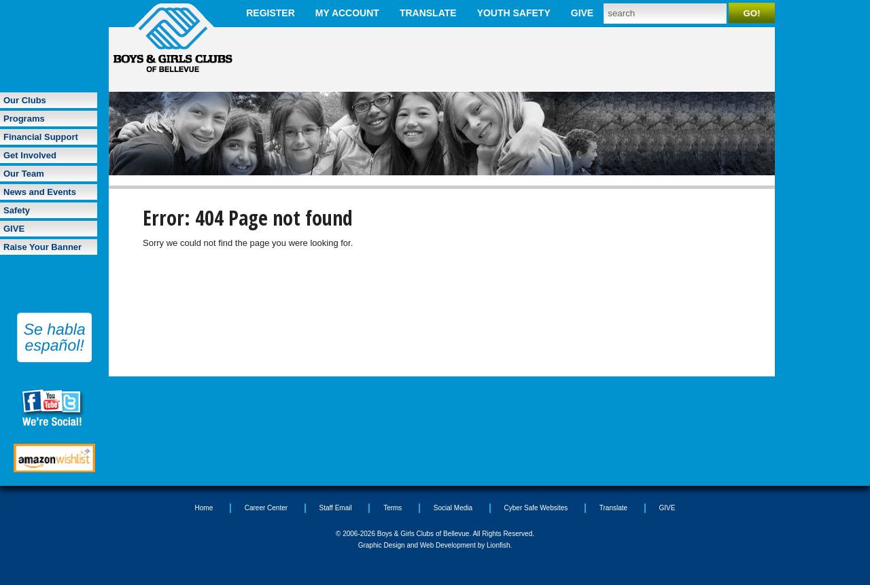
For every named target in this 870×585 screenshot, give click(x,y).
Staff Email (335, 508)
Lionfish (498, 545)
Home (204, 508)
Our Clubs (24, 100)
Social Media (453, 508)
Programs (24, 118)
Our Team (23, 174)
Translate (428, 12)
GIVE (582, 12)
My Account (347, 12)
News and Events (39, 192)
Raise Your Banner (42, 247)
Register (270, 12)
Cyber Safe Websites (536, 508)
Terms (392, 508)
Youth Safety (514, 12)
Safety (16, 210)
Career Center (266, 508)
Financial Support (40, 137)
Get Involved (29, 155)
